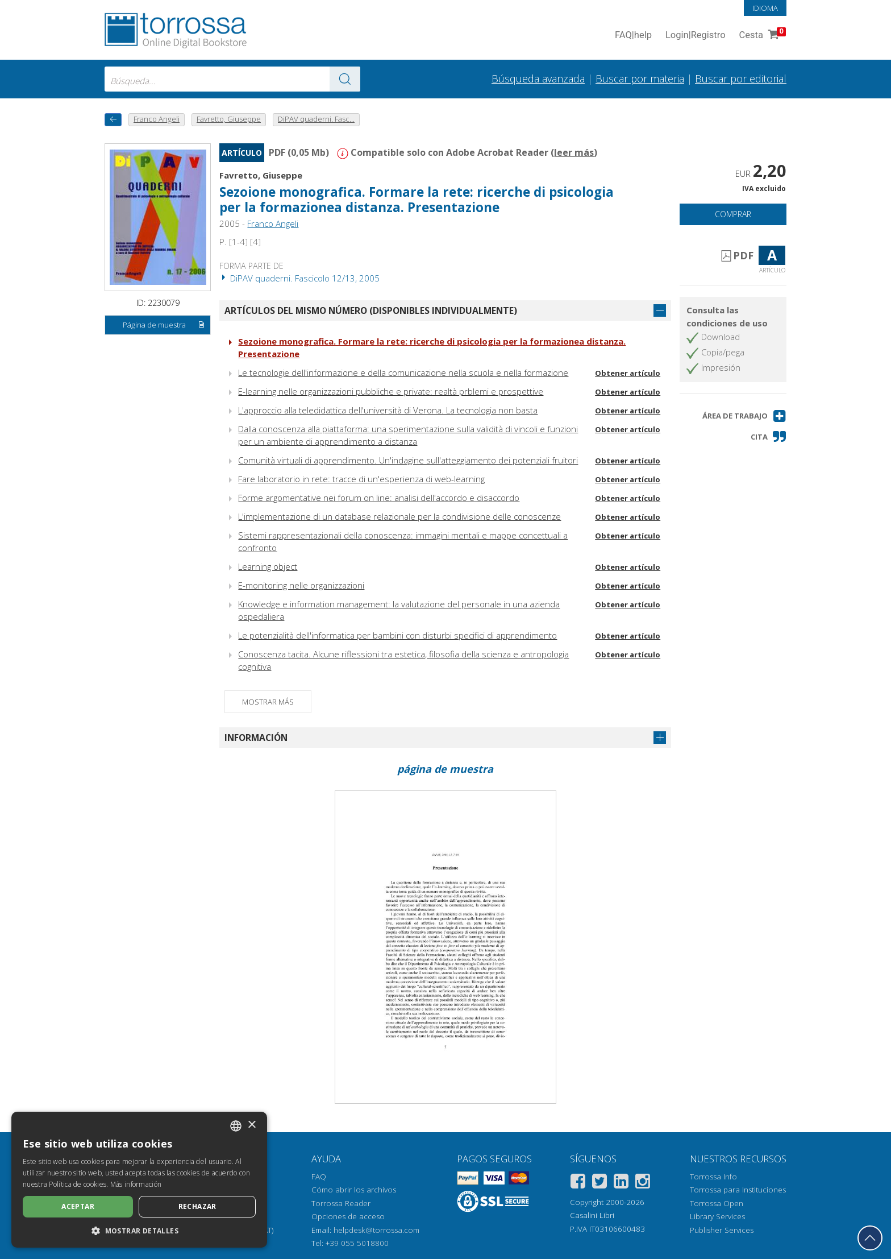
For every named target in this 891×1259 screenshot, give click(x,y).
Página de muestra (164, 325)
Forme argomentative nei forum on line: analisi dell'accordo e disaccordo (378, 497)
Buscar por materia (640, 78)
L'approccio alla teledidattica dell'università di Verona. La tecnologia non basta (388, 410)
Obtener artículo (627, 373)
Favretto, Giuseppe (260, 175)
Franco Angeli (272, 223)
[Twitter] (599, 1183)
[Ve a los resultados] (345, 79)
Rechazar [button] (197, 1206)
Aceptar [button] (77, 1206)
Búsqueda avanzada (538, 78)
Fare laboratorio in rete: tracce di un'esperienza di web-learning (361, 478)
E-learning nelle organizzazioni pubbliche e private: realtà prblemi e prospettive (390, 391)
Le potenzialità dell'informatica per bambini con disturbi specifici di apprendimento (397, 635)
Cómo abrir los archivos (353, 1190)
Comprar (733, 214)
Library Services (717, 1216)
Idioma (765, 8)
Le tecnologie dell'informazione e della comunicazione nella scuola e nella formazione (403, 372)
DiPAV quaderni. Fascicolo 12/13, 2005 (299, 278)
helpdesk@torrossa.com (376, 1230)
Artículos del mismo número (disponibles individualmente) (370, 310)
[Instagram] (642, 1183)
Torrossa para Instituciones (738, 1190)
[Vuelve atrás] (113, 119)
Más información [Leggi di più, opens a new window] (136, 1184)
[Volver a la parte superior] (869, 1237)
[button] (744, 415)
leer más (574, 152)
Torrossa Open (716, 1203)
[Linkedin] (621, 1183)
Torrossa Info (713, 1176)
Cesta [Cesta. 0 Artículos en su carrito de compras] (761, 35)
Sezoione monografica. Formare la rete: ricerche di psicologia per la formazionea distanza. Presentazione (416, 199)
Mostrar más (268, 702)
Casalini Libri (592, 1215)
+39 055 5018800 (357, 1243)
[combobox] (232, 79)
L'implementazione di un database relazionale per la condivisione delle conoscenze (399, 516)
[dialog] (139, 1180)
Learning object (267, 566)
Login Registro (695, 35)
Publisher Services (721, 1230)
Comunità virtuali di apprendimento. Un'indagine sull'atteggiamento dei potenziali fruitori (408, 460)
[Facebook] (578, 1183)
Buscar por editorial (740, 78)
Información (256, 737)
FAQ (318, 1176)
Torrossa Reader (340, 1203)
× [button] (251, 1125)
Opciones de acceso (348, 1216)
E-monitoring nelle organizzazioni (301, 585)
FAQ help (633, 35)
